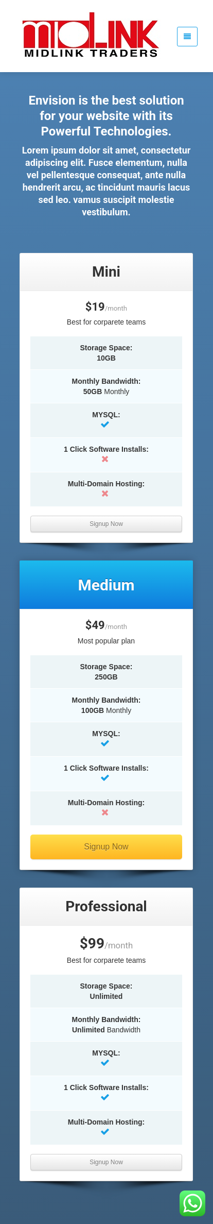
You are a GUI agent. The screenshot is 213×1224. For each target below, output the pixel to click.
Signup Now (106, 524)
